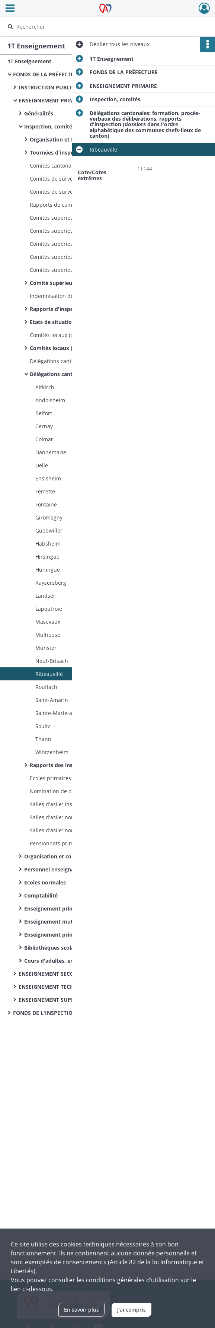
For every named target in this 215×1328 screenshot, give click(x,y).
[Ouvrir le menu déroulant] (10, 8)
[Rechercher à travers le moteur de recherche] (101, 26)
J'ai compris (131, 1309)
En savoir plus (81, 1309)
